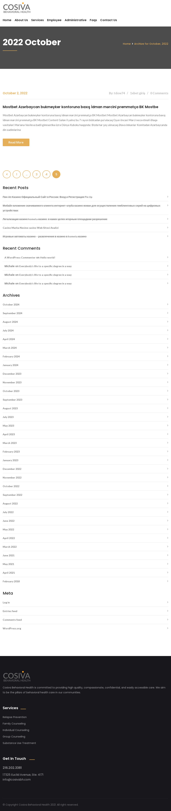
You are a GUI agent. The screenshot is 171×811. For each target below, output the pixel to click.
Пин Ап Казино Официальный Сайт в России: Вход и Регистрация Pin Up (47, 196)
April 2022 (9, 537)
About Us (21, 20)
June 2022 (8, 520)
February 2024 (11, 356)
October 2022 (11, 486)
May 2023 (8, 425)
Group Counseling (14, 736)
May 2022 (8, 529)
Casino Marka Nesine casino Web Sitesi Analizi (31, 227)
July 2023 (8, 416)
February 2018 (11, 581)
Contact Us (108, 20)
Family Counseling (14, 723)
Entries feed (10, 610)
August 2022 (10, 503)
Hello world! (47, 257)
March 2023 (10, 442)
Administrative (75, 20)
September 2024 (12, 312)
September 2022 (12, 494)
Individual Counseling (16, 730)
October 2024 (11, 304)
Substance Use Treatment (19, 743)
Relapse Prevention (15, 717)
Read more (16, 142)
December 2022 (12, 468)
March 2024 (10, 347)
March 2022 (10, 546)
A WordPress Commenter (20, 257)
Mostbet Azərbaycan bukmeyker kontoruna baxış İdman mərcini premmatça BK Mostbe (84, 106)
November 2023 (12, 382)
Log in (6, 602)
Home (7, 20)
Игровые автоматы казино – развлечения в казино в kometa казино (44, 236)
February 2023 (11, 451)
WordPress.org (12, 628)
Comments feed (12, 619)
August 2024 (10, 321)
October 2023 (11, 390)
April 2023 (9, 434)
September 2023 (12, 399)
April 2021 (9, 572)
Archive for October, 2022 (151, 44)
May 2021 (8, 563)
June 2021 (8, 555)
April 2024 (9, 338)
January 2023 (10, 460)
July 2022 (8, 511)
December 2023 (12, 373)
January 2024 (10, 364)
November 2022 (12, 477)
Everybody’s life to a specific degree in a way (45, 265)
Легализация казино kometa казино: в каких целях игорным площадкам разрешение (55, 218)
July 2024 (8, 330)
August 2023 (10, 408)
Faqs (93, 20)
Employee (54, 20)
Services (37, 20)
